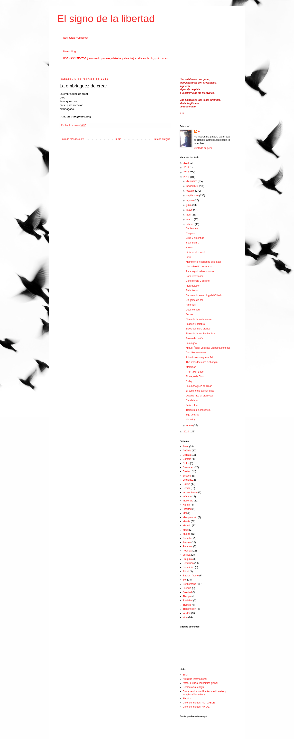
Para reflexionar (194, 276)
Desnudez (188, 467)
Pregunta (188, 559)
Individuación (193, 285)
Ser (185, 579)
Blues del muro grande (198, 328)
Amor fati (191, 304)
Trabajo (187, 604)
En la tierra (192, 290)
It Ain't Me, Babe (195, 371)
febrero (190, 224)
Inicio (118, 139)
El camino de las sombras (200, 390)
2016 (187, 162)
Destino (187, 471)
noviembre (192, 186)
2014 (187, 167)
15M (185, 674)
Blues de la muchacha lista (200, 333)
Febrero (190, 314)
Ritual (186, 571)
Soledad (187, 592)
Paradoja (188, 546)
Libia (188, 257)
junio (189, 205)
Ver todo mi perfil (203, 148)
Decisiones (192, 228)
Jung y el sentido (195, 238)
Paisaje (187, 542)
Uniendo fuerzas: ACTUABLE (199, 702)
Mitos (186, 529)
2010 (187, 431)
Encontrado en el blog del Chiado (204, 295)
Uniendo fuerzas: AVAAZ (196, 706)
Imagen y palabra (195, 324)
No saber (188, 538)
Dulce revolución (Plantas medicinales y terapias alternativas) (204, 693)
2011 (187, 177)
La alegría (191, 343)
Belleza (187, 454)
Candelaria (192, 400)
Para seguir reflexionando (200, 271)
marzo (190, 219)
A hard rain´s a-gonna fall (199, 357)
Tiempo (187, 596)
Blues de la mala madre (199, 319)
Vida (185, 617)
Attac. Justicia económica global (200, 683)
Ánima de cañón (195, 338)
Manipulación (190, 517)
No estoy (190, 419)
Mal (185, 513)
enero (189, 425)
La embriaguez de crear (199, 386)
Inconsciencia (190, 492)
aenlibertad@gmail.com (76, 37)
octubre (190, 190)
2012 (187, 172)
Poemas (187, 550)
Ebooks (187, 698)
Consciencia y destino (198, 280)
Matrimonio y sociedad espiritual (203, 261)
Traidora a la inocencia (198, 410)
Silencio (187, 588)
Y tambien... (192, 242)
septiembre (192, 195)
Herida (186, 488)
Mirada (186, 521)
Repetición (188, 567)
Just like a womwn (196, 352)
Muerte (186, 533)
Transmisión (189, 608)
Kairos (189, 247)
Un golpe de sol (194, 300)
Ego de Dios (192, 414)
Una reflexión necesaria (199, 266)
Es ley (189, 381)
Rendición (188, 563)
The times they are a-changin (201, 362)
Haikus (186, 484)
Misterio (187, 525)
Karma (186, 504)
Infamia (187, 496)
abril (189, 214)
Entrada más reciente (72, 139)
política (186, 554)
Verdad (186, 613)
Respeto (190, 233)
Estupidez (188, 479)
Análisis (187, 450)
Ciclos (186, 463)
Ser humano (189, 584)
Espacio (187, 475)
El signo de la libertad (106, 18)
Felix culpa (191, 405)
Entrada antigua (161, 139)
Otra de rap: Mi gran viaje (199, 395)
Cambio (187, 459)
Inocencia (188, 500)
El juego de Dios (195, 376)
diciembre (192, 181)
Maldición (191, 367)
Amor (186, 446)
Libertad (187, 509)
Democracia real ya (193, 687)
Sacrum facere (191, 575)
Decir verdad (193, 309)
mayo (189, 210)
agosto (190, 200)
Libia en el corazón (196, 252)
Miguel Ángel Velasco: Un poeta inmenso (208, 347)
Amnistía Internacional (195, 679)
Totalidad (188, 600)
